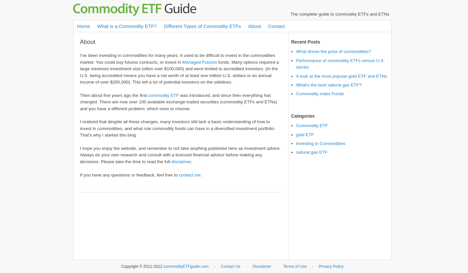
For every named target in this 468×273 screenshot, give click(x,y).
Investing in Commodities (320, 143)
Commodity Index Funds (320, 93)
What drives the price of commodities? (333, 51)
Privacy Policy (331, 266)
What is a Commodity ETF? (127, 26)
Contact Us (230, 266)
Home (83, 26)
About (254, 26)
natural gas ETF (312, 152)
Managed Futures (199, 62)
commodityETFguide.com (186, 266)
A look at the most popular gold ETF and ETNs (341, 76)
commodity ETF (163, 95)
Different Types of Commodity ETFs (202, 26)
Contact (276, 26)
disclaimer (181, 161)
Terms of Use (294, 266)
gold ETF (305, 134)
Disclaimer (262, 266)
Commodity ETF (312, 125)
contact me (190, 175)
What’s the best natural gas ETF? (329, 85)
